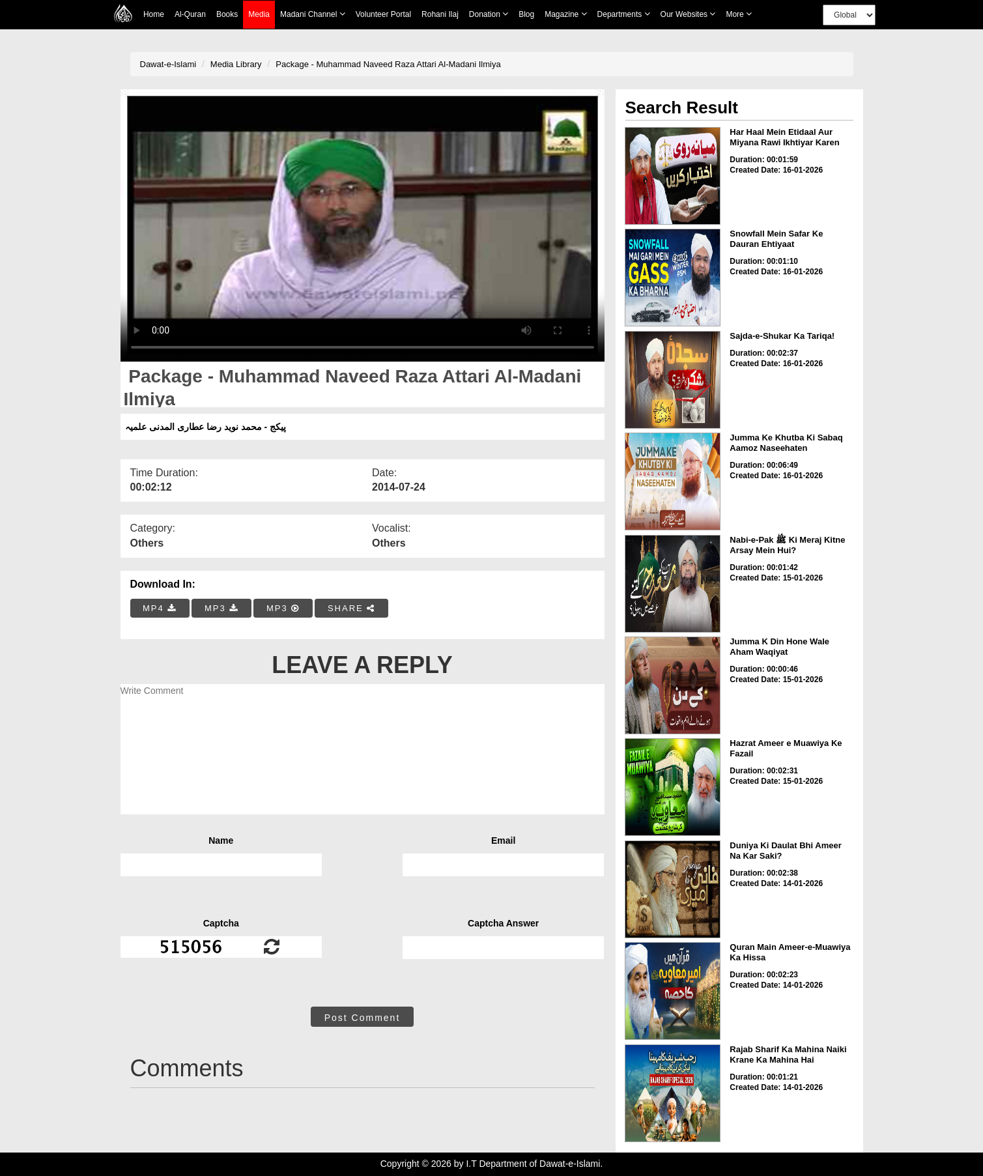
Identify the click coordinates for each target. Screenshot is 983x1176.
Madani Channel (312, 14)
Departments (623, 14)
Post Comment (362, 1017)
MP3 (221, 608)
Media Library (236, 64)
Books (227, 14)
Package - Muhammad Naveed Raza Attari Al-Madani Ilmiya (388, 64)
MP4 (160, 608)
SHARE (351, 608)
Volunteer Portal (383, 14)
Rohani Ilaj (440, 14)
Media (259, 15)
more (739, 14)
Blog (526, 14)
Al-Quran (190, 14)
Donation (488, 14)
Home (153, 14)
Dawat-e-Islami (168, 64)
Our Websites (688, 14)
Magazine (565, 14)
